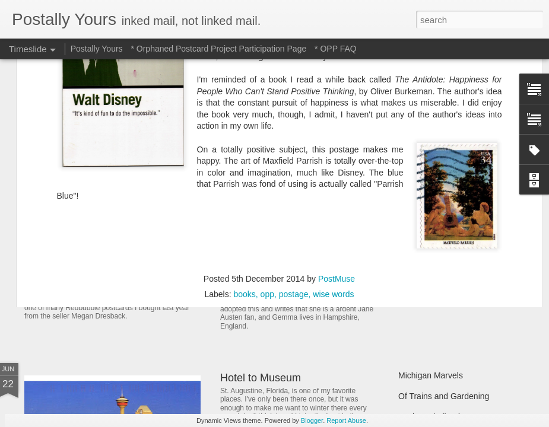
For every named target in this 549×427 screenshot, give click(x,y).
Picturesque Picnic (432, 211)
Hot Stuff (414, 294)
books (244, 157)
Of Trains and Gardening (443, 396)
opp (267, 157)
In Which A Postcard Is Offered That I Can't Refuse (340, 227)
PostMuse (336, 141)
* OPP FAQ (336, 48)
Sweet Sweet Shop (84, 275)
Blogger (312, 420)
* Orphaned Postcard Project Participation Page (218, 48)
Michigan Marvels (430, 375)
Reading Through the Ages (283, 279)
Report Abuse (346, 420)
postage (294, 157)
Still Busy (415, 253)
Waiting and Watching (438, 274)
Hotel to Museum (260, 378)
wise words (333, 157)
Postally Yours (97, 48)
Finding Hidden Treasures (445, 232)
